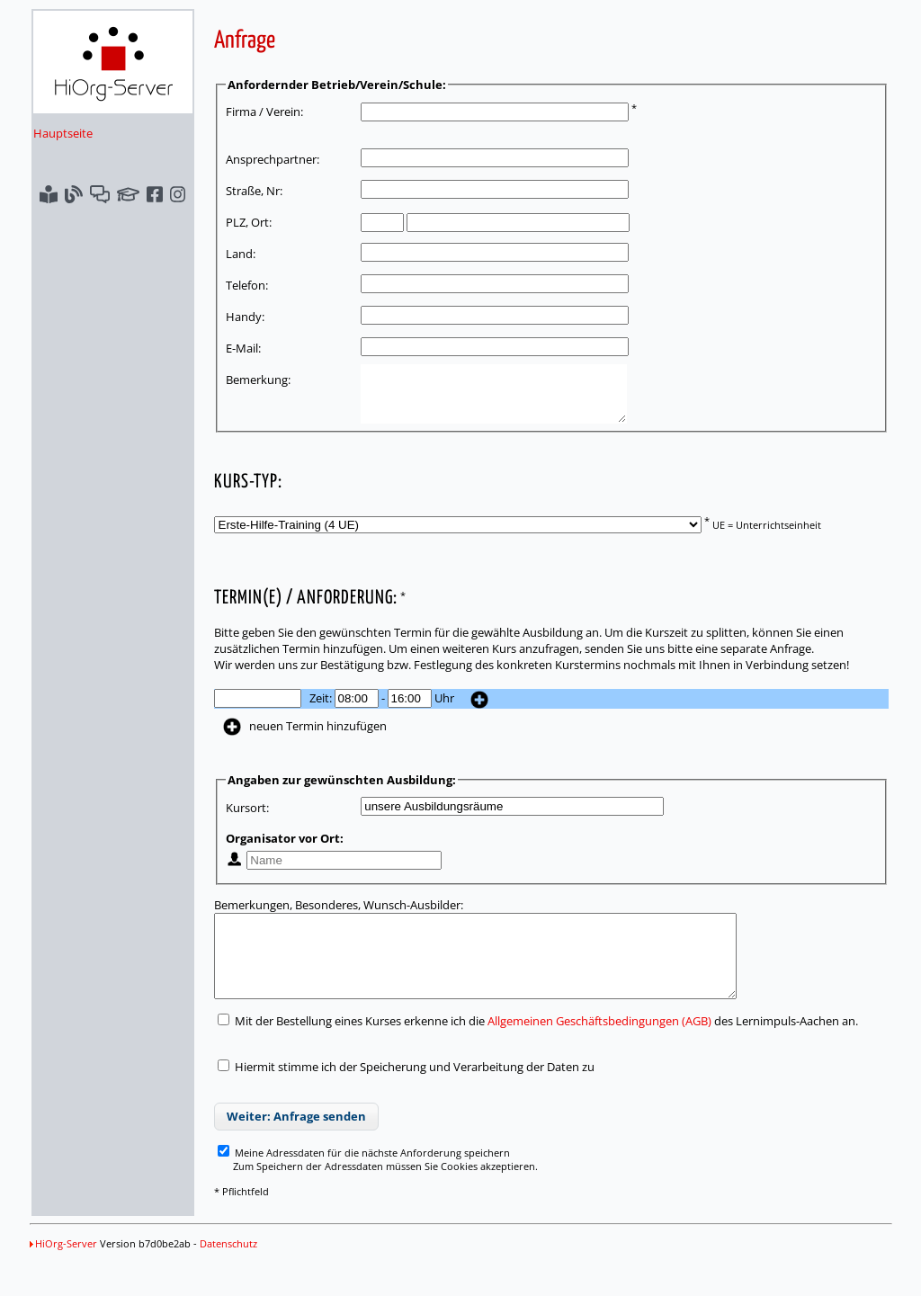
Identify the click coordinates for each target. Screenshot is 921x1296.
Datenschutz (228, 1270)
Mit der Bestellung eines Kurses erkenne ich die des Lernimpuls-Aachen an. (538, 1048)
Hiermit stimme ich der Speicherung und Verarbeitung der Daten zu (415, 1094)
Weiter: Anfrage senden (296, 1143)
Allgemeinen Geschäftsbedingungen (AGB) (599, 1048)
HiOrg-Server (63, 1270)
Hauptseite (63, 133)
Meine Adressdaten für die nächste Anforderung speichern (364, 1179)
